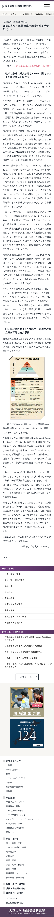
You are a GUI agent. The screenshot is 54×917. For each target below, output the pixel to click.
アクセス (10, 782)
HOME (4, 14)
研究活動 (10, 798)
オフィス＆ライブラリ (16, 778)
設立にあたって (13, 769)
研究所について (13, 761)
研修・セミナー (13, 832)
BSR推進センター (14, 824)
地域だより (10, 586)
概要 (8, 774)
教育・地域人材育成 (13, 604)
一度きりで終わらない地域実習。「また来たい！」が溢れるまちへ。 (28, 665)
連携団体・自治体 (14, 893)
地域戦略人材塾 (13, 806)
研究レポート (16, 14)
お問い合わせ (12, 898)
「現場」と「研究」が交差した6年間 (21, 658)
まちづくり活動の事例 (14, 580)
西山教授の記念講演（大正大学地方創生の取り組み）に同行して (28, 638)
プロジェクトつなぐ (15, 802)
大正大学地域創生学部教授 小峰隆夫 (32, 66)
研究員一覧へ (27, 677)
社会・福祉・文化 (12, 574)
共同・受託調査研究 (15, 888)
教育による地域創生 (15, 828)
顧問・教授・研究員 (15, 884)
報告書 (9, 791)
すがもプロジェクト (15, 811)
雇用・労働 (10, 610)
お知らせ (9, 592)
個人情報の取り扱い (15, 903)
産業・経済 (10, 598)
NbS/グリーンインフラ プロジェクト (22, 819)
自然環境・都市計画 (13, 623)
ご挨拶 (9, 765)
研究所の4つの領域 (14, 787)
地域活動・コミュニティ (15, 617)
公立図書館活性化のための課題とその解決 (23, 646)
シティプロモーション (16, 815)
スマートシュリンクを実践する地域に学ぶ (23, 652)
